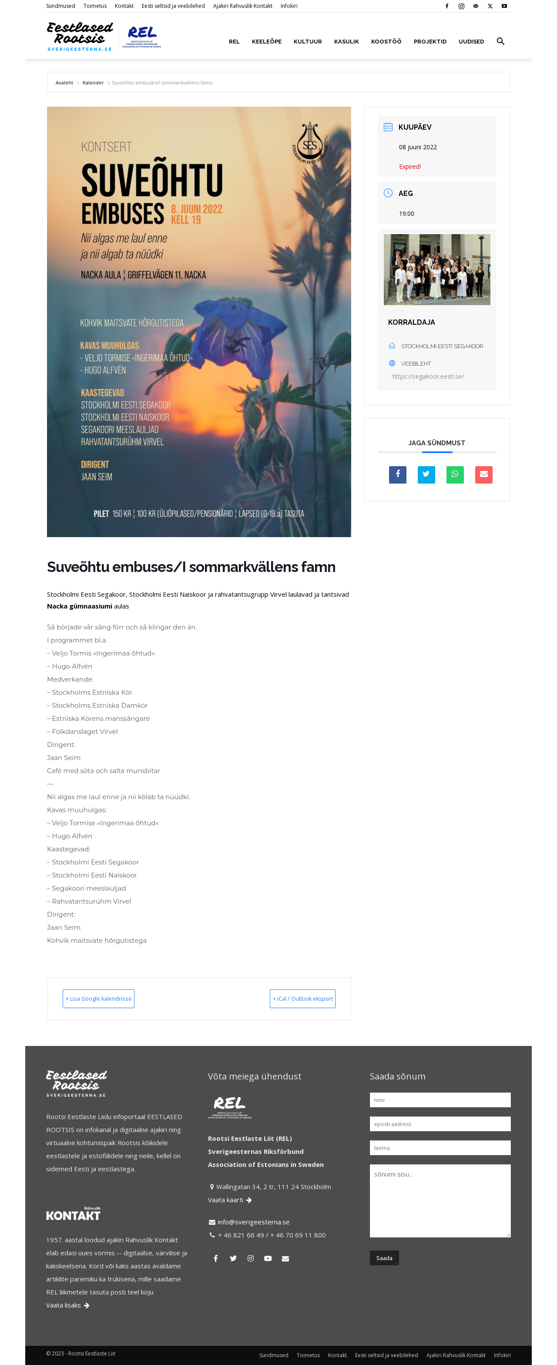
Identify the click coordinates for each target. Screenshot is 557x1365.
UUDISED (471, 41)
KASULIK (346, 41)
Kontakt (124, 6)
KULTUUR (308, 41)
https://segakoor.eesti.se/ (428, 376)
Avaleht (65, 82)
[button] (500, 42)
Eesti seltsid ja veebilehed (173, 6)
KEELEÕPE (267, 41)
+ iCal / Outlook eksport (287, 998)
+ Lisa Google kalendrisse (113, 998)
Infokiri (289, 6)
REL (234, 41)
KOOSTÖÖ (386, 41)
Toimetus (95, 6)
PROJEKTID (430, 41)
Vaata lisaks (68, 1305)
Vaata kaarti (230, 1199)
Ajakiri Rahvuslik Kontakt (242, 6)
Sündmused (60, 6)
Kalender (93, 82)
